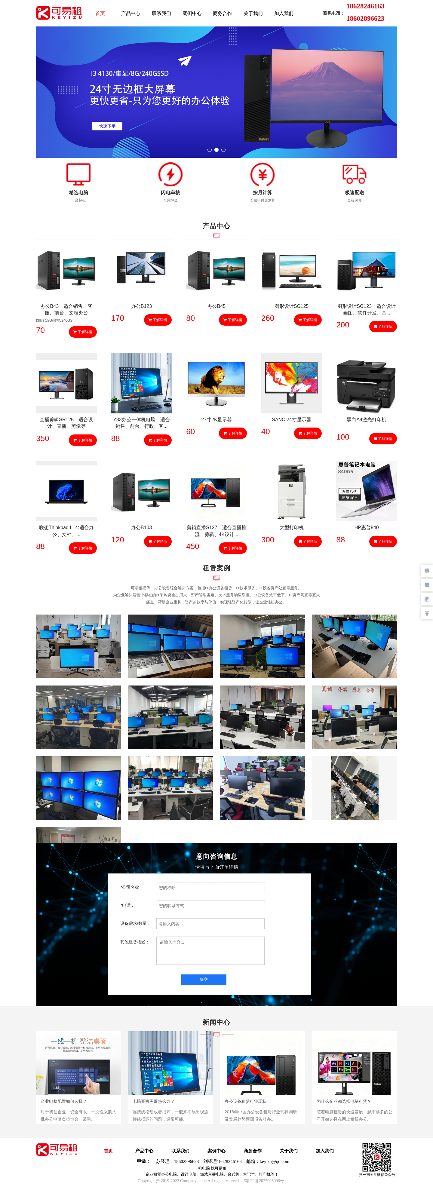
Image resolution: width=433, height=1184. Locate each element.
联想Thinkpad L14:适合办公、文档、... (66, 531)
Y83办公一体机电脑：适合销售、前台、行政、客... (141, 423)
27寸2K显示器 (216, 419)
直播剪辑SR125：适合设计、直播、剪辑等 (66, 423)
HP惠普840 (367, 527)
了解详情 (82, 332)
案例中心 (192, 13)
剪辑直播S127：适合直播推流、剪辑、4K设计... (216, 531)
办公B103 (141, 527)
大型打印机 (292, 527)
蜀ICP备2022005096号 (264, 1181)
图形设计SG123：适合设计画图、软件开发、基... (366, 309)
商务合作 (222, 13)
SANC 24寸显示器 (291, 419)
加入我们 (283, 13)
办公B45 (216, 306)
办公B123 (141, 306)
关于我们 (253, 13)
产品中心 (130, 13)
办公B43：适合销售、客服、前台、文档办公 (66, 309)
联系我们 (161, 13)
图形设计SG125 (292, 306)
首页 (100, 13)
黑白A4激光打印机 (366, 419)
